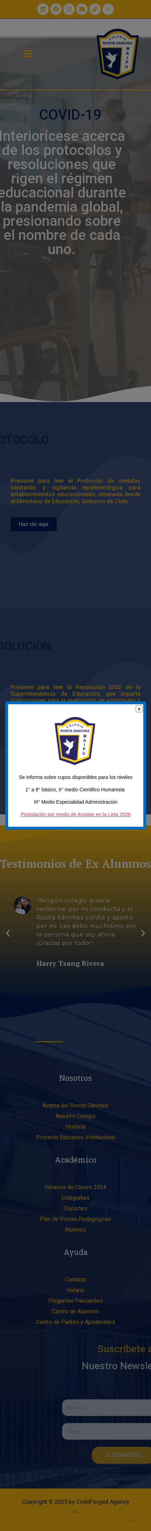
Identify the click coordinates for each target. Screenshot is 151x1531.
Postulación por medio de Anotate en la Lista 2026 (76, 819)
